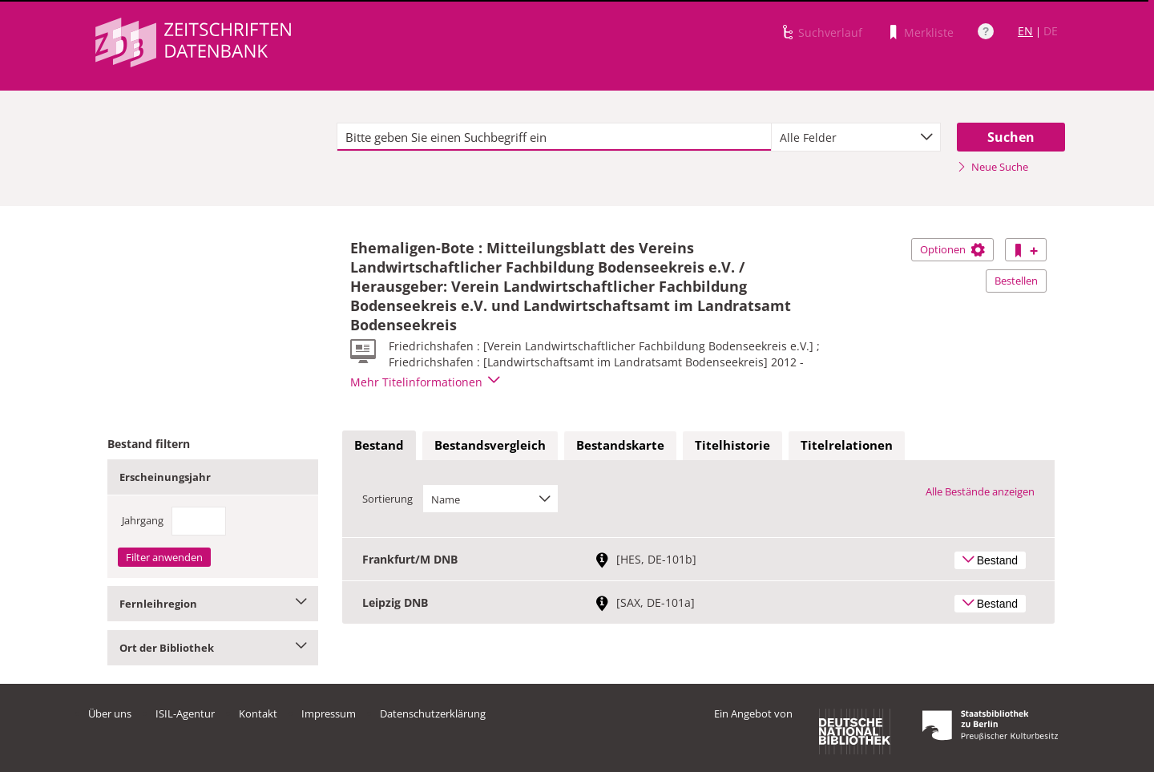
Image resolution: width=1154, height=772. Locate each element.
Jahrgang (142, 520)
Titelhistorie (732, 445)
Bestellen (1016, 280)
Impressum (328, 713)
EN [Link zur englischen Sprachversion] (1025, 30)
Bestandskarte (620, 445)
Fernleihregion (212, 603)
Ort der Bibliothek (212, 648)
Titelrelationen (847, 445)
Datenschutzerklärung (433, 713)
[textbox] (554, 137)
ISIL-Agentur (185, 713)
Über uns (109, 713)
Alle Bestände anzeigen (980, 491)
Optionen (952, 249)
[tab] (379, 445)
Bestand (379, 445)
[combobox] (856, 137)
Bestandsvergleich (490, 445)
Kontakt (258, 713)
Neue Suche (992, 167)
